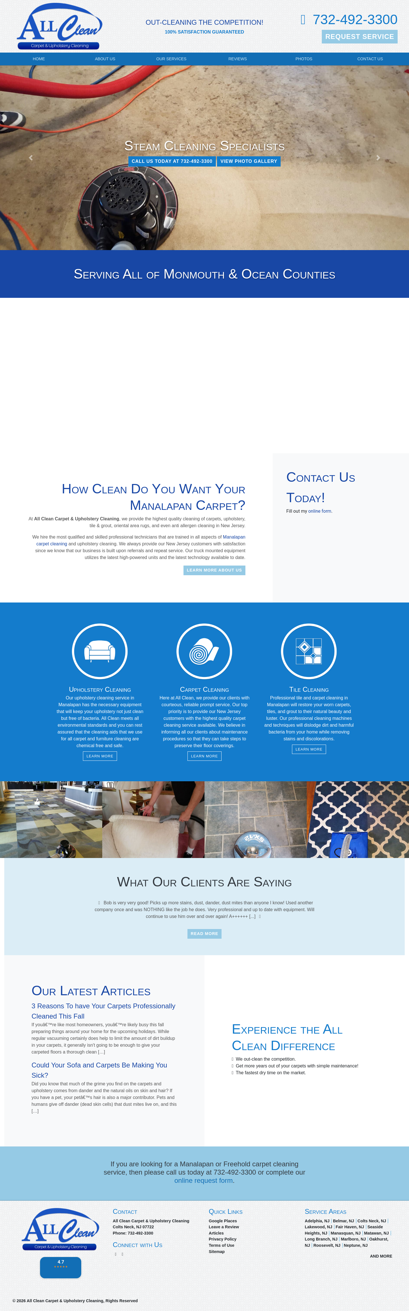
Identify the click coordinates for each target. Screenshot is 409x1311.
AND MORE (381, 1256)
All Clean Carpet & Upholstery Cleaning (65, 1300)
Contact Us (370, 59)
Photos (303, 59)
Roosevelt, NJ (326, 1245)
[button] (30, 157)
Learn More (100, 756)
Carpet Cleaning (204, 689)
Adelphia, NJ (317, 1221)
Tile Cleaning (309, 689)
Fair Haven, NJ (350, 1227)
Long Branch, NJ (321, 1239)
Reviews (237, 59)
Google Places (223, 1221)
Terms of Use (221, 1245)
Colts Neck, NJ (372, 1221)
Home (39, 59)
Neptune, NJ (356, 1245)
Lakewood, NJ (318, 1227)
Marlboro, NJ (353, 1239)
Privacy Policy (223, 1239)
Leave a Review (224, 1227)
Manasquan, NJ (346, 1233)
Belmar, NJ (343, 1221)
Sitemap (217, 1251)
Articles (216, 1233)
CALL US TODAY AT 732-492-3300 (172, 161)
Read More (204, 933)
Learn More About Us (214, 570)
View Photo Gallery (248, 161)
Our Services (171, 59)
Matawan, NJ (376, 1233)
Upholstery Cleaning (100, 689)
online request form (203, 1180)
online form (319, 511)
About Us (105, 59)
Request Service (359, 36)
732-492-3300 (355, 19)
